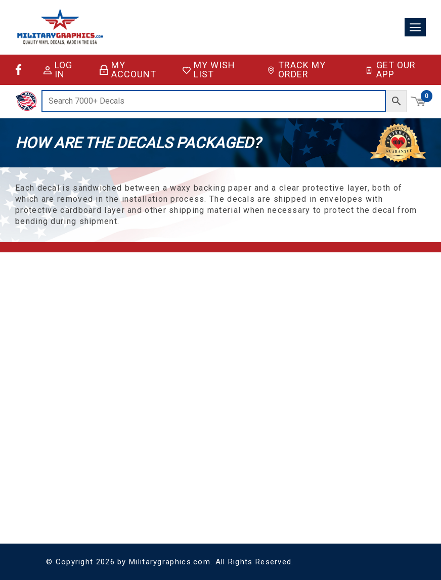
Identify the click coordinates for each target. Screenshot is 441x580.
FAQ (143, 322)
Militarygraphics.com (169, 561)
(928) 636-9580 (68, 351)
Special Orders (122, 468)
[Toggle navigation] (415, 27)
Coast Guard (64, 467)
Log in (57, 70)
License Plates (122, 444)
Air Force (59, 455)
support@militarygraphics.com (91, 339)
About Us (151, 310)
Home (146, 298)
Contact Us (153, 334)
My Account (128, 70)
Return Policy (155, 346)
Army (53, 443)
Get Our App (390, 70)
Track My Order (296, 70)
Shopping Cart (279, 298)
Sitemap (149, 371)
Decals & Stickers (126, 431)
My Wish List (209, 70)
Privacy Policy (156, 359)
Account (270, 310)
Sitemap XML (156, 383)
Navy (53, 502)
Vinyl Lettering (121, 456)
